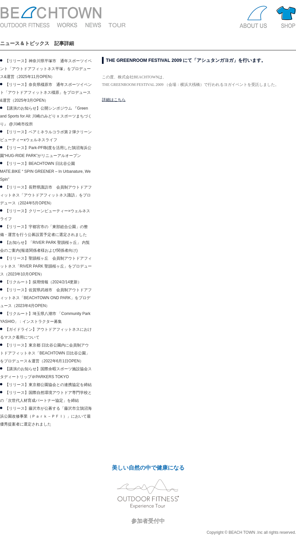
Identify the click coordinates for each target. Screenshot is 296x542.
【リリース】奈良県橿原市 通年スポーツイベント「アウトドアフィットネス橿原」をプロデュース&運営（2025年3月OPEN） (46, 92)
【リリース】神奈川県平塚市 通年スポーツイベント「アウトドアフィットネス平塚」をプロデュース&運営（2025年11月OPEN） (46, 69)
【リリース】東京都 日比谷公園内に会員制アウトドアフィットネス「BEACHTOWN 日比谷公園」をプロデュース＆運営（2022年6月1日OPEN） (45, 353)
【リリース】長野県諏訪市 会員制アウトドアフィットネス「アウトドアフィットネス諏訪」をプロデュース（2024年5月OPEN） (46, 195)
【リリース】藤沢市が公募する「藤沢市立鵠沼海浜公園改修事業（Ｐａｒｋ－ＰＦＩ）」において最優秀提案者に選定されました (46, 416)
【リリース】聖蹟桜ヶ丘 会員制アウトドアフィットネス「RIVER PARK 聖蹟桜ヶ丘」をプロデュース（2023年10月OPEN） (46, 266)
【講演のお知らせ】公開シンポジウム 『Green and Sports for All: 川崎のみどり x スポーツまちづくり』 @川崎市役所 (46, 116)
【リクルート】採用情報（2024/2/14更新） (43, 282)
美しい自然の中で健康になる (148, 468)
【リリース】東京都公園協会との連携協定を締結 (48, 384)
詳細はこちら (114, 99)
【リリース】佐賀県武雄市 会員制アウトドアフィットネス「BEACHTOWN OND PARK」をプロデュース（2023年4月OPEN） (46, 298)
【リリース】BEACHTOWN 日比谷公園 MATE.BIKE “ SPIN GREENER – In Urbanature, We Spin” (45, 171)
